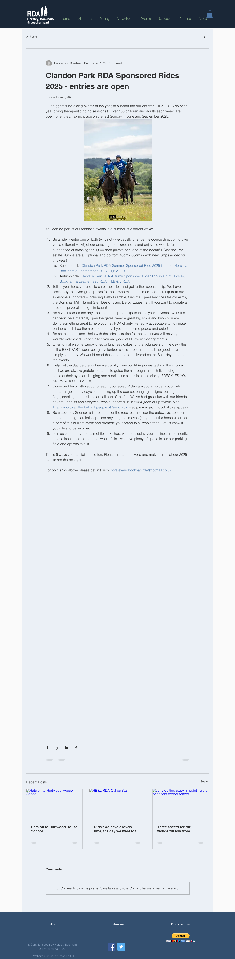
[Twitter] (121, 947)
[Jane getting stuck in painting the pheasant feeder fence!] (181, 804)
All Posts (31, 36)
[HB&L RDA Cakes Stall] (117, 804)
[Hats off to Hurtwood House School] (54, 804)
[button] (209, 14)
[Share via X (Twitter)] (57, 748)
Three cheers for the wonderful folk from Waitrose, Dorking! (174, 829)
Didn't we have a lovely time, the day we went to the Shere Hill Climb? (117, 829)
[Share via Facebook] (47, 748)
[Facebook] (111, 947)
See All (204, 781)
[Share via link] (76, 748)
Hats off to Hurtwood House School (54, 829)
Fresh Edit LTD (67, 956)
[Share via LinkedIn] (66, 748)
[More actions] (187, 63)
